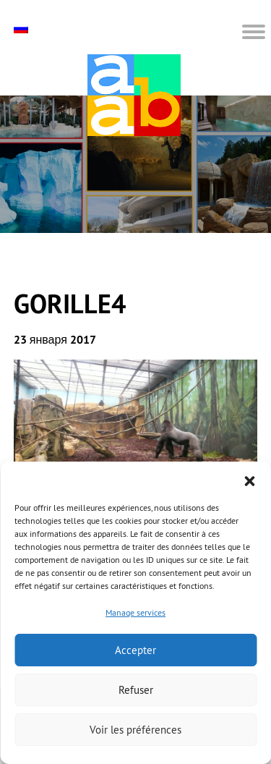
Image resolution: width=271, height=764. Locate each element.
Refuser (136, 690)
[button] (249, 479)
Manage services (135, 612)
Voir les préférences (135, 730)
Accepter (135, 650)
